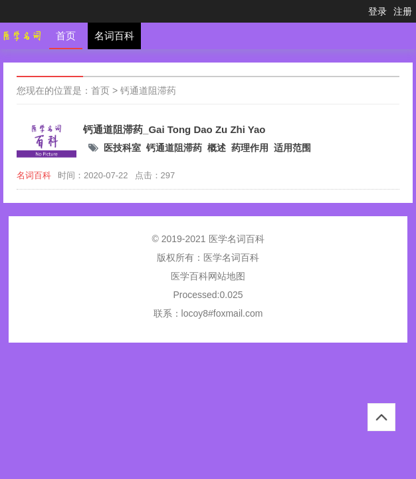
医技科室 (122, 147)
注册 (402, 11)
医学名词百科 (231, 257)
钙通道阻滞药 (148, 90)
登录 (377, 11)
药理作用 (249, 147)
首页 (66, 35)
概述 (216, 147)
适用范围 (292, 147)
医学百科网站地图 (208, 276)
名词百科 (114, 35)
